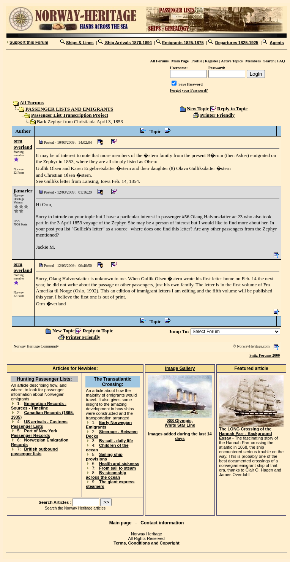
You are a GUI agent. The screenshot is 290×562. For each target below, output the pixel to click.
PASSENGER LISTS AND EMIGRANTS (69, 109)
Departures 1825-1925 (236, 42)
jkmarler (23, 191)
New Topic (198, 108)
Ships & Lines (80, 42)
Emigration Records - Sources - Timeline (38, 405)
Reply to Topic (232, 108)
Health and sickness (119, 463)
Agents (277, 42)
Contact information (162, 522)
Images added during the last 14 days (180, 436)
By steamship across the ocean (106, 474)
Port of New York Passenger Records (34, 433)
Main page (121, 522)
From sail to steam (117, 468)
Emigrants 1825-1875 (182, 42)
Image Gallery (180, 368)
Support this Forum (28, 42)
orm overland (23, 144)
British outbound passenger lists (34, 451)
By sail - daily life (116, 440)
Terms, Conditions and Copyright (146, 543)
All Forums (31, 102)
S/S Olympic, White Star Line (180, 420)
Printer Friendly (217, 115)
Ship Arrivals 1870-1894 (128, 42)
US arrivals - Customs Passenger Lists (39, 424)
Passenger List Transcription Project (69, 115)
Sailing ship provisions (104, 456)
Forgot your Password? (189, 90)
